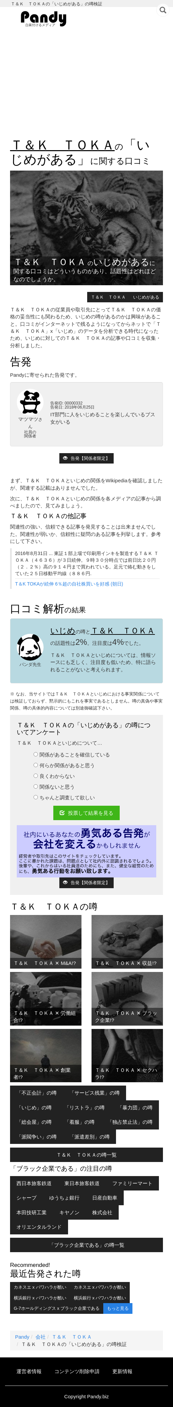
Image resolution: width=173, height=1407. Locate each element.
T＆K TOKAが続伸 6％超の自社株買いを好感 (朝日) (69, 584)
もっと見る (118, 1308)
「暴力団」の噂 (135, 1107)
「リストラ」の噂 (84, 1107)
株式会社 (102, 1212)
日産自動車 (104, 1198)
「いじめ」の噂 (34, 1107)
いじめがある (146, 297)
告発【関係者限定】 (86, 458)
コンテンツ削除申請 (77, 1371)
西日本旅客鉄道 (34, 1183)
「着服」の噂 (79, 1122)
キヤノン (69, 1212)
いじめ (62, 630)
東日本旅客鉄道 (82, 1183)
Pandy (22, 1337)
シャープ (26, 1198)
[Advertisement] (86, 84)
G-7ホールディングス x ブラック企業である (57, 1308)
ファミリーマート (132, 1183)
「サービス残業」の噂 (94, 1093)
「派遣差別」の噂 (89, 1137)
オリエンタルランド (39, 1227)
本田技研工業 (31, 1212)
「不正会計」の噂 (36, 1093)
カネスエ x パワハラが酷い (40, 1287)
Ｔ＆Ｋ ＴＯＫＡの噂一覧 (86, 1155)
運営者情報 (29, 1371)
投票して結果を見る (86, 813)
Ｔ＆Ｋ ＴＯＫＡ (62, 145)
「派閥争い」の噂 (36, 1137)
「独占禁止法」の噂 (130, 1122)
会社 (41, 1337)
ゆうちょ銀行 (64, 1198)
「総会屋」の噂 (34, 1122)
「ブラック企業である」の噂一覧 (86, 1245)
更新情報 (122, 1371)
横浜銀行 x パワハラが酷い (40, 1297)
